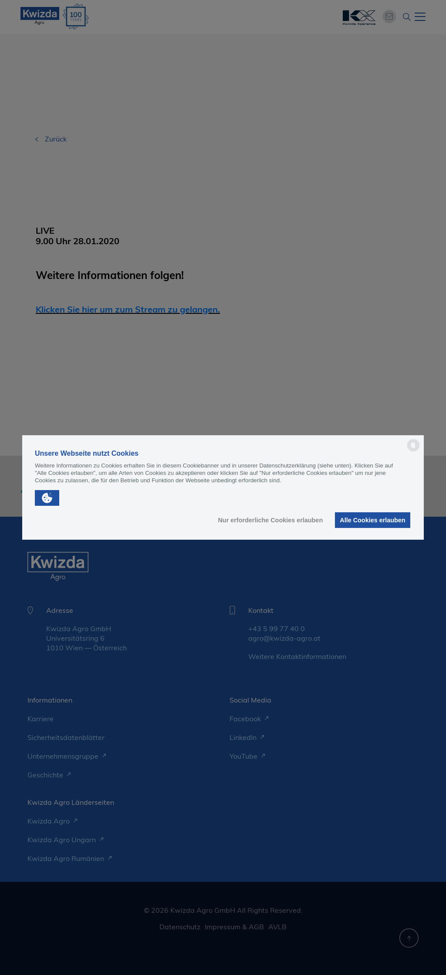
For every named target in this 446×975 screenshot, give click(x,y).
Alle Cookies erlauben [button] (372, 520)
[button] (47, 498)
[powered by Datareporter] (413, 450)
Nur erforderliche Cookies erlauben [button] (270, 520)
